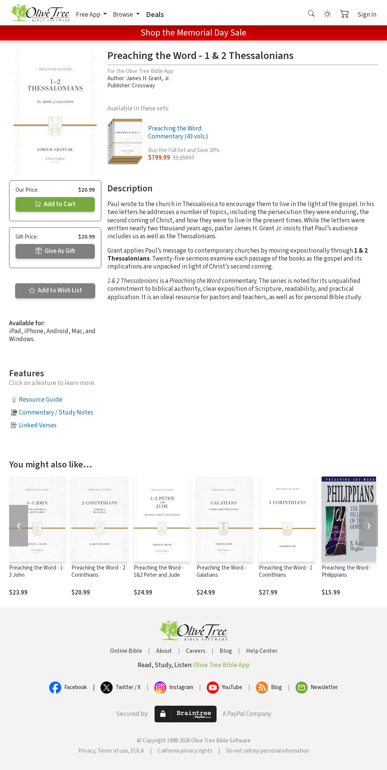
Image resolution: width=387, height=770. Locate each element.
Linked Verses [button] (38, 425)
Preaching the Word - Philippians (347, 571)
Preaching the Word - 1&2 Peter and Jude (159, 571)
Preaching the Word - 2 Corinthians (98, 571)
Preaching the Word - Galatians (221, 571)
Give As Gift (55, 251)
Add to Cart (55, 204)
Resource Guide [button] (40, 399)
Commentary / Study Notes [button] (56, 412)
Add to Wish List (55, 290)
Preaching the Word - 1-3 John (37, 571)
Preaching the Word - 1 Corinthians (286, 571)
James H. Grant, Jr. (148, 78)
